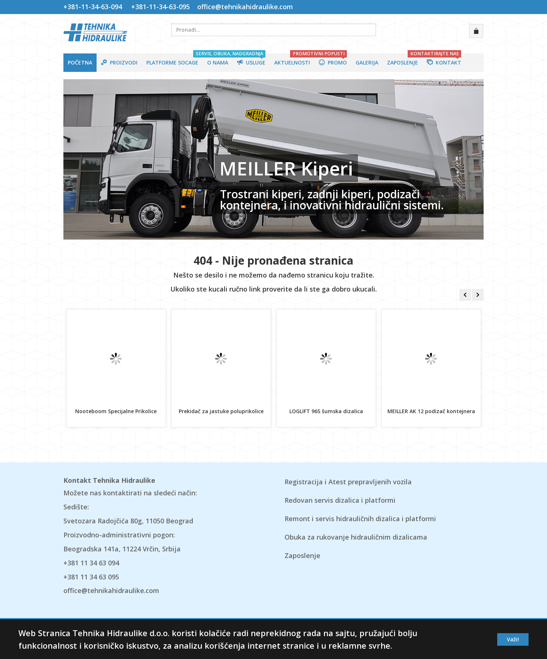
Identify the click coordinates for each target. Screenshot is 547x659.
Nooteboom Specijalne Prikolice (116, 411)
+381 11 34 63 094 (91, 562)
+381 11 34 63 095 (91, 576)
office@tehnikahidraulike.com (244, 6)
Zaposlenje (302, 555)
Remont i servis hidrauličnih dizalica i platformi (360, 518)
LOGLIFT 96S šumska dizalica (326, 411)
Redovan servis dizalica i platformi (340, 500)
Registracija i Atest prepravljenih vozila (348, 481)
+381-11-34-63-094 (94, 6)
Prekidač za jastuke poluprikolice (221, 411)
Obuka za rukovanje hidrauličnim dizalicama (356, 537)
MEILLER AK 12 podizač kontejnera (431, 411)
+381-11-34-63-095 (160, 6)
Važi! (513, 639)
